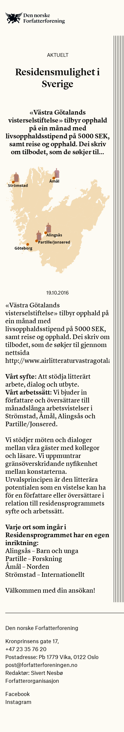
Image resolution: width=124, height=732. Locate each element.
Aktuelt (57, 55)
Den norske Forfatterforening (35, 18)
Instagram (18, 701)
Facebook (17, 693)
